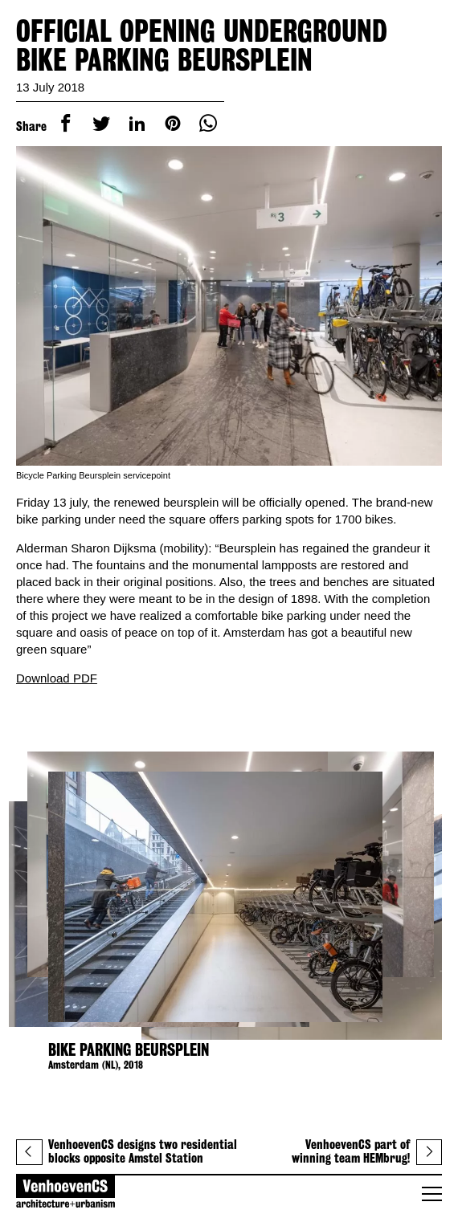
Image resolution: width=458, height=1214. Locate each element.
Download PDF (56, 678)
